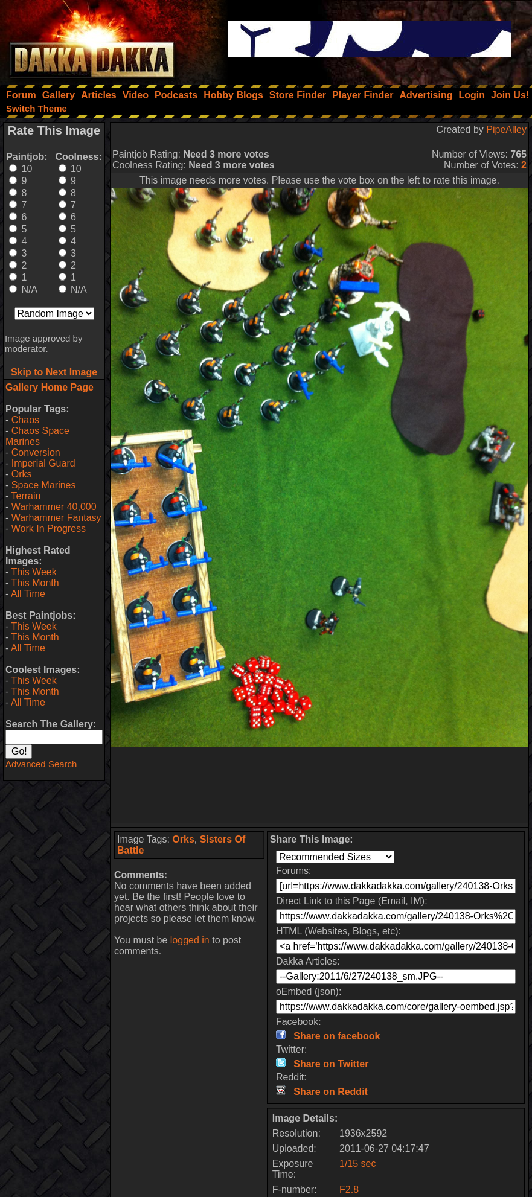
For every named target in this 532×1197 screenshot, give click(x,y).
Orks (21, 474)
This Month (35, 583)
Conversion (35, 452)
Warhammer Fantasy (56, 517)
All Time (28, 594)
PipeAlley (506, 129)
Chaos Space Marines (37, 436)
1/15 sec (357, 1163)
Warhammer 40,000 (54, 507)
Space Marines (43, 485)
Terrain (25, 496)
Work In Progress (48, 528)
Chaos (25, 420)
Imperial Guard (43, 463)
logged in (190, 940)
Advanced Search (41, 764)
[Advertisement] (319, 785)
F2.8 (349, 1189)
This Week (33, 572)
